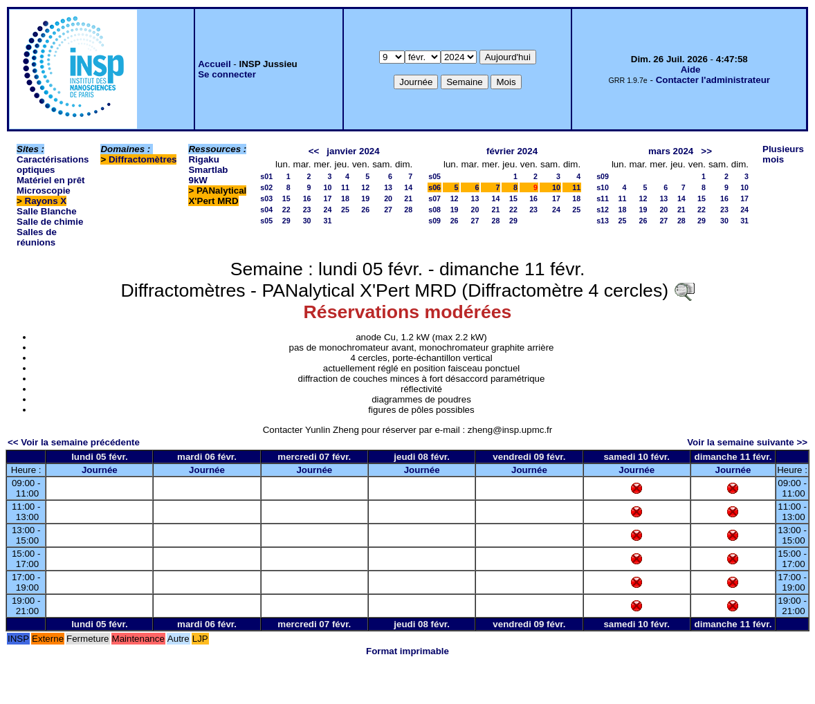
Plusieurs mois (783, 154)
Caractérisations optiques (53, 164)
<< (314, 151)
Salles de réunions (37, 237)
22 (286, 209)
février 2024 (512, 151)
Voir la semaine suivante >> (747, 442)
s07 (434, 198)
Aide (691, 69)
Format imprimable (407, 651)
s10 (602, 187)
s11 (602, 198)
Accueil (214, 64)
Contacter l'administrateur (713, 80)
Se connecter (227, 74)
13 (388, 187)
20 (388, 198)
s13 (602, 220)
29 (286, 220)
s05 (266, 220)
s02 (266, 187)
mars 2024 (670, 151)
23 (307, 209)
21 (408, 198)
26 (365, 209)
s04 (266, 209)
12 (365, 187)
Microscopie (44, 190)
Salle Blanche (47, 211)
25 (345, 209)
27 (388, 209)
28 (408, 209)
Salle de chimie (50, 221)
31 (328, 220)
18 (345, 198)
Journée (100, 470)
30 (307, 220)
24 (328, 209)
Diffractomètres (143, 159)
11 (345, 187)
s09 (434, 220)
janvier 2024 (353, 151)
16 (307, 198)
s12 (602, 209)
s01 (266, 176)
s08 (434, 209)
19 (365, 198)
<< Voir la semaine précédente (74, 442)
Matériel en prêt (51, 180)
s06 (434, 187)
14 (408, 187)
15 (286, 198)
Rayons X (46, 201)
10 (328, 187)
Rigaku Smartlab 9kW (208, 169)
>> (706, 151)
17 (328, 198)
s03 (266, 198)
